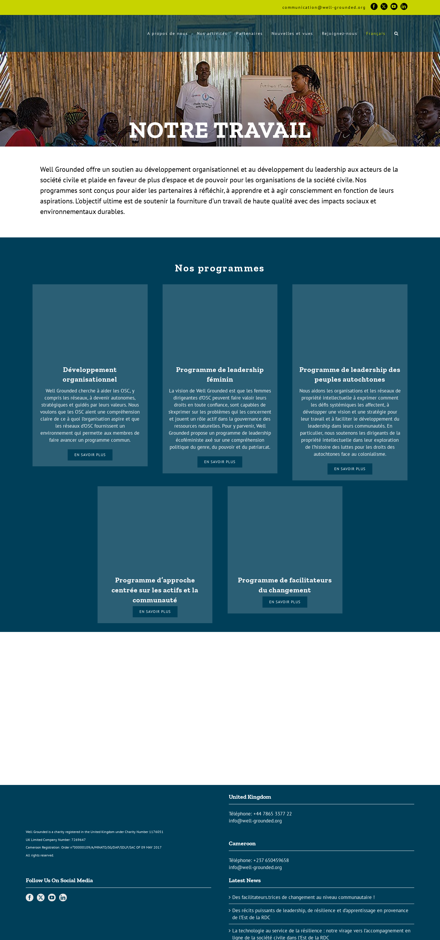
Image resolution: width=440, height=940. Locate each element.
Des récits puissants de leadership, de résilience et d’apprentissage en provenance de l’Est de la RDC (320, 914)
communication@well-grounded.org (324, 7)
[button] (396, 33)
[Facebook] (29, 897)
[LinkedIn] (63, 897)
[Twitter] (41, 897)
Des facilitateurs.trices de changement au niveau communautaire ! (303, 897)
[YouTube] (52, 897)
